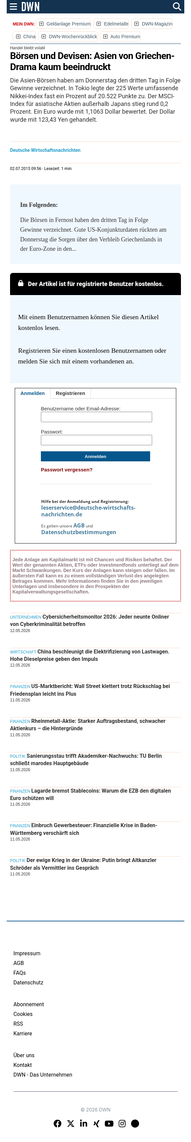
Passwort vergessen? (66, 469)
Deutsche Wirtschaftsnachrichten (45, 150)
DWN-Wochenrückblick (73, 36)
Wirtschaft (23, 652)
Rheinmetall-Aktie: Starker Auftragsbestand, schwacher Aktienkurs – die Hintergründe (88, 725)
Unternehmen (25, 617)
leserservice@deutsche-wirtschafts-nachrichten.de (88, 511)
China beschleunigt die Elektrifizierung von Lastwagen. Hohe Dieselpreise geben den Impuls (90, 655)
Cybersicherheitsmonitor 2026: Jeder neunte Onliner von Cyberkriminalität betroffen (89, 620)
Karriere (22, 1033)
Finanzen (20, 686)
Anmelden (32, 393)
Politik (17, 756)
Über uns (24, 1055)
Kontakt (22, 1065)
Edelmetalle (116, 23)
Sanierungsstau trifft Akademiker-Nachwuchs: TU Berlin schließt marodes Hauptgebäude (86, 759)
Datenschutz (28, 982)
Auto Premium (125, 36)
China (29, 36)
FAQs (19, 973)
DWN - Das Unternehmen (42, 1075)
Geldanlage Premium (69, 23)
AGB (79, 525)
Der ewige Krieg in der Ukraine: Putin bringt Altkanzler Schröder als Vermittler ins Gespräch (83, 864)
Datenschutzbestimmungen (78, 532)
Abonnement (28, 1004)
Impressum (27, 953)
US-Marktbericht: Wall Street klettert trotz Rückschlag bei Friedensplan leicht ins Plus (90, 690)
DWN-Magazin (157, 23)
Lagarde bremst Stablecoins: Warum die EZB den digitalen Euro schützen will (90, 794)
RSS (18, 1024)
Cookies (23, 1014)
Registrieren (70, 393)
